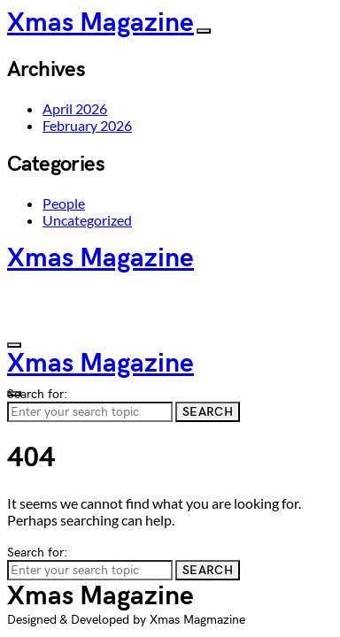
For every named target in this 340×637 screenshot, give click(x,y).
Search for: (37, 394)
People (63, 203)
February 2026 (87, 125)
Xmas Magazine (100, 23)
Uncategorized (87, 219)
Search (207, 411)
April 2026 (74, 108)
